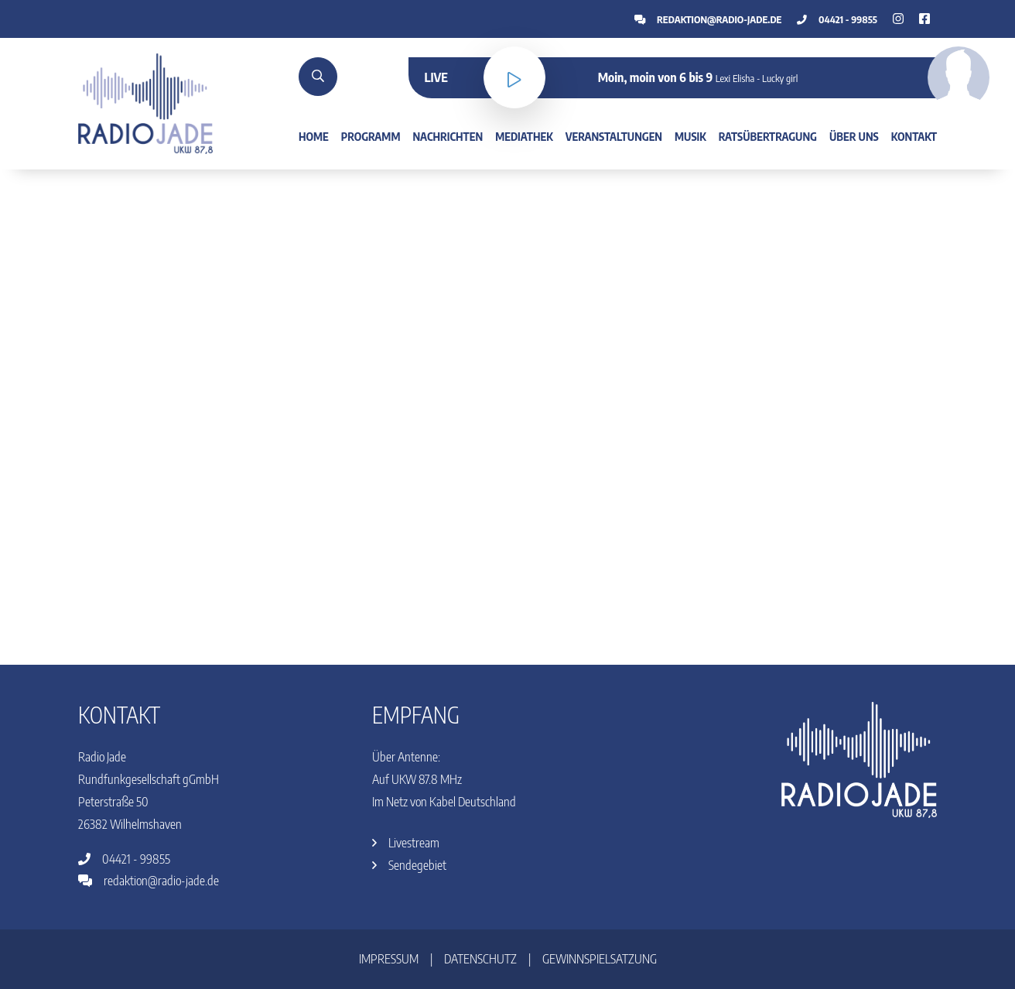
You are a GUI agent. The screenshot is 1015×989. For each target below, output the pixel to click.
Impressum (389, 959)
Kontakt (914, 136)
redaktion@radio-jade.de (708, 19)
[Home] (145, 102)
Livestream (405, 842)
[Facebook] (898, 18)
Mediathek (524, 136)
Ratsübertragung (768, 136)
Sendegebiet (409, 865)
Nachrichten (447, 136)
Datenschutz (480, 959)
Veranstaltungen (614, 136)
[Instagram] (924, 18)
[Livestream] (514, 77)
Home (314, 136)
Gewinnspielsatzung (599, 959)
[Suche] (318, 76)
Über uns (854, 136)
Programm (371, 136)
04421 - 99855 (837, 19)
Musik (690, 136)
